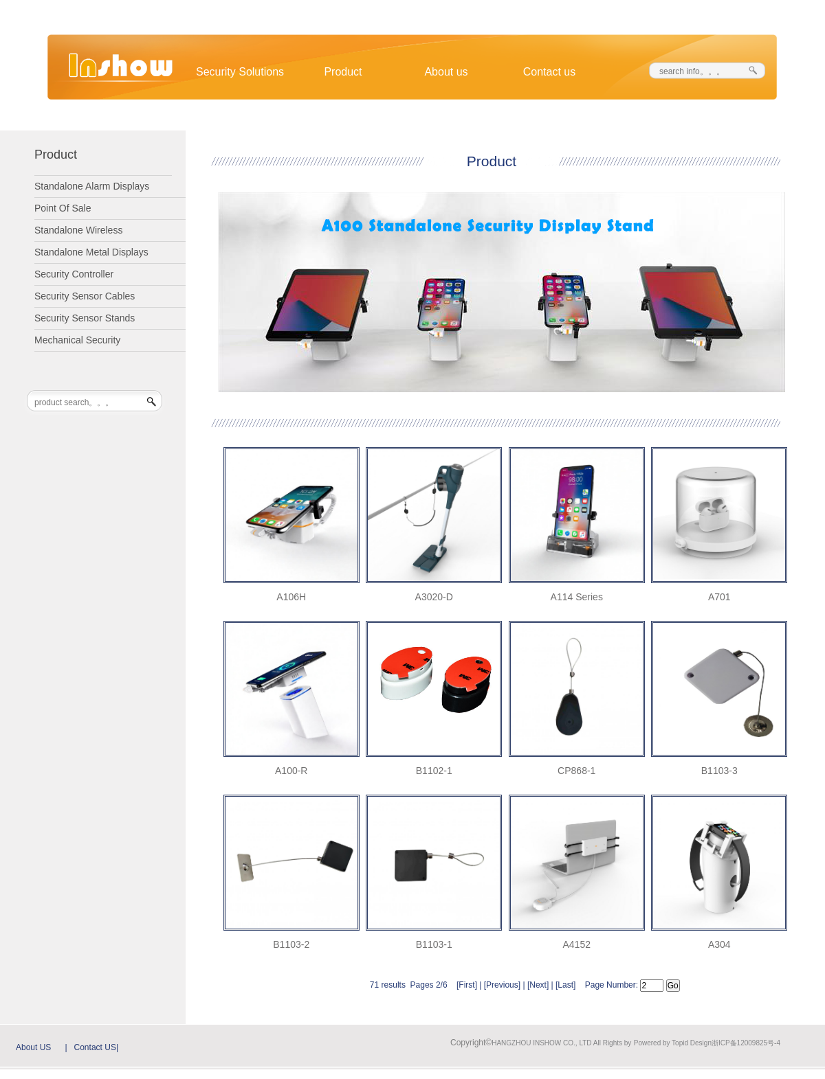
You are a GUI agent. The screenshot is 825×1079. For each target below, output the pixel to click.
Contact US (95, 1047)
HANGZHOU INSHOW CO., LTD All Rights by (561, 1043)
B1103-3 (719, 770)
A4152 (577, 944)
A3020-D (434, 596)
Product (343, 72)
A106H (291, 596)
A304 (719, 944)
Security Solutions (240, 72)
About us (446, 72)
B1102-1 (434, 770)
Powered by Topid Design (673, 1043)
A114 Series (577, 596)
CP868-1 (576, 770)
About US (33, 1047)
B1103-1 (434, 944)
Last (565, 985)
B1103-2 (291, 944)
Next (538, 985)
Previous (502, 985)
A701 (719, 596)
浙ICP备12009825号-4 (746, 1043)
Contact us (549, 72)
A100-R (291, 770)
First (466, 985)
